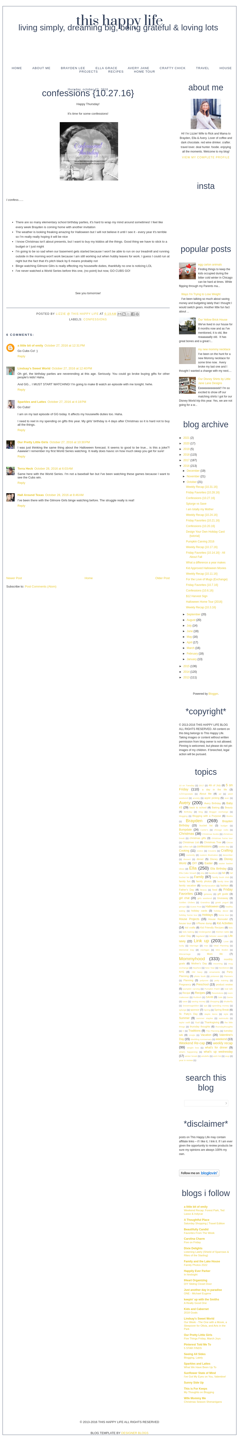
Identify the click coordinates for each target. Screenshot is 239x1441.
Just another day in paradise (203, 1290)
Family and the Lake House (202, 1261)
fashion (224, 885)
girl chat (184, 898)
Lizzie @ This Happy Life (78, 313)
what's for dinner (216, 1047)
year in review (186, 1060)
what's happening (188, 1052)
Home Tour (144, 71)
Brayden (194, 820)
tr (183, 1031)
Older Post (162, 578)
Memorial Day (186, 950)
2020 (186, 443)
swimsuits (223, 1018)
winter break (191, 1056)
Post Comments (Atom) (40, 586)
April (190, 642)
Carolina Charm (194, 1238)
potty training (221, 980)
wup (227, 1056)
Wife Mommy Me (195, 1398)
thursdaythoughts (224, 1026)
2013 (186, 677)
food (214, 889)
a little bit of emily (30, 345)
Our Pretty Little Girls (33, 442)
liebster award (216, 936)
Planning (188, 980)
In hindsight (190, 1274)
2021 (186, 437)
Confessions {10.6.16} (199, 590)
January (192, 659)
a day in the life (214, 789)
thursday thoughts (200, 1026)
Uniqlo (192, 1035)
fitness (203, 890)
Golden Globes (187, 902)
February (193, 653)
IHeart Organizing (195, 1280)
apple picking (212, 798)
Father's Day (186, 889)
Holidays (207, 915)
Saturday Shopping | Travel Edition (204, 1223)
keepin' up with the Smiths (201, 1299)
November (193, 476)
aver (227, 798)
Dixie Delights (193, 1248)
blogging (183, 816)
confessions (95, 319)
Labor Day (185, 936)
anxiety (196, 798)
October (192, 482)
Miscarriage (185, 954)
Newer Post (14, 578)
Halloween (212, 906)
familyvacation (208, 885)
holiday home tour (188, 915)
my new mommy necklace (214, 349)
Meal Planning (221, 945)
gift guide (223, 893)
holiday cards (199, 910)
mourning (218, 963)
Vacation (206, 1035)
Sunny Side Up (194, 1382)
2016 (186, 465)
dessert (187, 859)
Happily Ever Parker (197, 1271)
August (191, 620)
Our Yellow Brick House (212, 319)
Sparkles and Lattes (32, 402)
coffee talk (188, 846)
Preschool (202, 984)
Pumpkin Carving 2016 (200, 541)
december (228, 855)
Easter (209, 863)
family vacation (187, 885)
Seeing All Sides (195, 1354)
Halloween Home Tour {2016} (204, 601)
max (206, 945)
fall (223, 872)
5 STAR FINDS (193, 1348)
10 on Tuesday (186, 785)
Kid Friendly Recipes (212, 927)
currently (190, 855)
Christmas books (210, 834)
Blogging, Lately (193, 1357)
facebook (213, 873)
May (190, 636)
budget (224, 825)
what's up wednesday (218, 1051)
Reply (21, 356)
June (190, 631)
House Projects (189, 919)
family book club (220, 877)
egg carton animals (210, 264)
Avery (184, 802)
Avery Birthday (212, 803)
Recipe (186, 992)
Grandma (205, 902)
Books (229, 816)
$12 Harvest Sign (196, 596)
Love (226, 941)
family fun (184, 881)
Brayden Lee (73, 68)
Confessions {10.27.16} (200, 498)
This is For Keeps (195, 1388)
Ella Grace (106, 68)
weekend (221, 1039)
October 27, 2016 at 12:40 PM (72, 368)
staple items (211, 1014)
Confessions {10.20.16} (200, 526)
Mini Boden (222, 950)
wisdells (205, 1056)
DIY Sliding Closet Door (198, 1283)
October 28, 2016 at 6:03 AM (53, 468)
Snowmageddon (191, 1005)
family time (223, 881)
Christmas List (191, 842)
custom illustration (209, 855)
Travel (202, 68)
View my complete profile (206, 157)
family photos (204, 881)
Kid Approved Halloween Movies (206, 568)
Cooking (184, 850)
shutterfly (228, 1001)
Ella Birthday (218, 868)
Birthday (188, 812)
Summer (184, 1018)
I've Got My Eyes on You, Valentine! (205, 1376)
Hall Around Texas (31, 495)
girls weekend (204, 898)
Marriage (194, 945)
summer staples (204, 1018)
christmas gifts (198, 838)
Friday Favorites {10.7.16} (202, 585)
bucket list (206, 825)
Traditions (194, 1030)
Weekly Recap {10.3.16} (201, 607)
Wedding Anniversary (201, 1039)
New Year (210, 968)
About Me (41, 68)
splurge (182, 1010)
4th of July (215, 785)
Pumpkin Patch (212, 989)
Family (199, 877)
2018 (186, 454)
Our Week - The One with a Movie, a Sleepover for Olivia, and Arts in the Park (205, 1326)
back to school (198, 807)
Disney (214, 859)
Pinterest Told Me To (197, 1344)
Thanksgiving (211, 1022)
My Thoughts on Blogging (199, 1392)
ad (220, 794)
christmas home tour (222, 838)
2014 (186, 671)
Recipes (116, 71)
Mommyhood (192, 958)
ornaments (214, 972)
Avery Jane (138, 68)
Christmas (186, 834)
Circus (229, 842)
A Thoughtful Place (196, 1219)
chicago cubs (221, 829)
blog (201, 812)
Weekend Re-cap (192, 1043)
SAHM (209, 997)
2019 (186, 449)
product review (224, 984)
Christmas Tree (212, 842)
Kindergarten (205, 932)
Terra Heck (25, 468)
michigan (204, 950)
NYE (181, 971)
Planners (228, 976)
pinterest (215, 976)
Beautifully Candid (196, 1229)
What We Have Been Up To (200, 1367)
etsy (202, 873)
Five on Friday (192, 1242)
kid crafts (190, 927)
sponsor (194, 1009)
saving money (199, 1001)
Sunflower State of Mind (200, 1373)
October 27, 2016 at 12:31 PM (65, 345)
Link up (201, 940)
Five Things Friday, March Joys (202, 1338)
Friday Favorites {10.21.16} (203, 520)
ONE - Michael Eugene (197, 1293)
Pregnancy (185, 984)
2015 (186, 666)
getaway (208, 894)
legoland (200, 936)
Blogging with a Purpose (206, 815)
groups (182, 906)
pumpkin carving (191, 989)
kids (231, 927)
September (194, 614)
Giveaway (222, 898)
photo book (200, 976)
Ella (193, 868)
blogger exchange (218, 812)
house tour (185, 923)
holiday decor (221, 911)
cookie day (223, 846)
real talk (229, 989)
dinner (200, 859)
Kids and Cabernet (196, 1309)
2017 (186, 460)
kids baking (188, 932)
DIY (194, 863)
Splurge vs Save (196, 503)
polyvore (204, 980)
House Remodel (218, 919)
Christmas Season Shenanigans (203, 1401)
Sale (220, 997)
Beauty (229, 807)
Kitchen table (222, 932)
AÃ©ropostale (186, 794)
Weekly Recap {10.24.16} (202, 515)
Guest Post (195, 906)
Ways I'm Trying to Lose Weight (201, 294)
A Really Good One (195, 1303)
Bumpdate (185, 829)
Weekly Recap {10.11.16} (202, 573)
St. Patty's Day (188, 1014)
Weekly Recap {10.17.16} (202, 547)
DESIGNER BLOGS (134, 1433)
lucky (181, 945)
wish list (217, 1056)
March (191, 648)
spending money (220, 1005)
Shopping (214, 1001)
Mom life (215, 953)
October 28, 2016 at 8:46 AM (64, 495)
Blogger (213, 693)
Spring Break (221, 1009)
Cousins (212, 851)
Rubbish (197, 997)
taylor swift (184, 1022)
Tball (197, 1022)
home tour (223, 915)
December (193, 470)
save (185, 1001)
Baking (216, 807)
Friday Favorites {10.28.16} (203, 492)
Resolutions (217, 993)
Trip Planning (212, 1031)
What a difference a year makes (205, 562)
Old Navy (197, 972)
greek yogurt (221, 902)
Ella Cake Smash (187, 873)
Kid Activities (225, 923)
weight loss (193, 1047)
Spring (207, 1010)
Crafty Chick (173, 68)
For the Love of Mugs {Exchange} (207, 579)
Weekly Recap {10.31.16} (202, 487)
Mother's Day (199, 963)
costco (200, 851)
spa (205, 1005)
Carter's (204, 829)
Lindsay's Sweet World (34, 368)
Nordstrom (224, 968)
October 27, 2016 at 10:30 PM (69, 442)
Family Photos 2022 (195, 1265)
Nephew (197, 968)
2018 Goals (190, 1312)
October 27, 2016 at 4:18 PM (67, 402)
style (226, 1014)
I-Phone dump (204, 923)
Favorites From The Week (199, 1233)
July (190, 625)
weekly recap (223, 1043)
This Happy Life (119, 21)
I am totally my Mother (200, 509)
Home (17, 68)
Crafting (227, 850)
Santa (230, 997)
